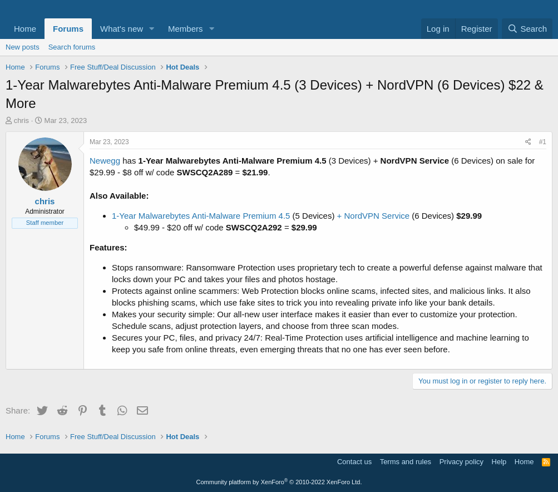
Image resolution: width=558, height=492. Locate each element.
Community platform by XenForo (279, 482)
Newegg (105, 160)
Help (499, 461)
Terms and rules (405, 461)
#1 (542, 142)
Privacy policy (461, 461)
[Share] (528, 142)
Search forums (72, 47)
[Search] (527, 28)
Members (185, 28)
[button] (152, 28)
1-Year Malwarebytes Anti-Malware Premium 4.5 (202, 215)
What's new (121, 28)
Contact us (354, 461)
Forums (68, 28)
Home (25, 28)
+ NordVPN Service (373, 215)
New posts (22, 47)
